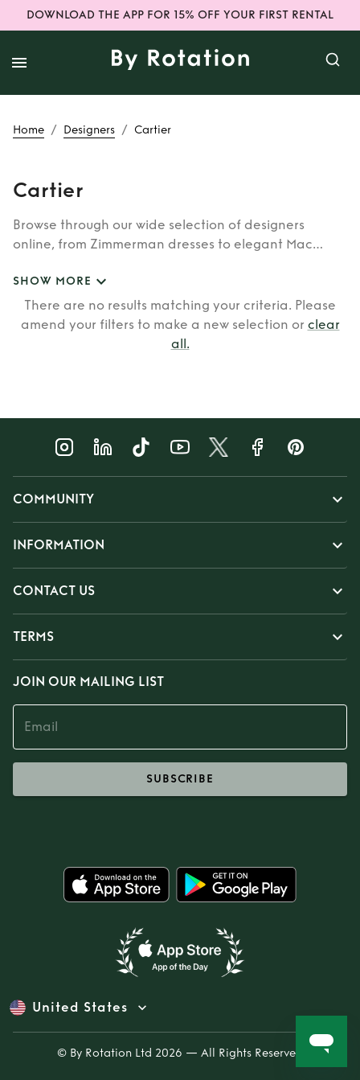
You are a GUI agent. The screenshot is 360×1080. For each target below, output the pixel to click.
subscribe (180, 779)
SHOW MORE (61, 282)
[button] (180, 499)
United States (80, 1007)
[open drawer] (19, 63)
